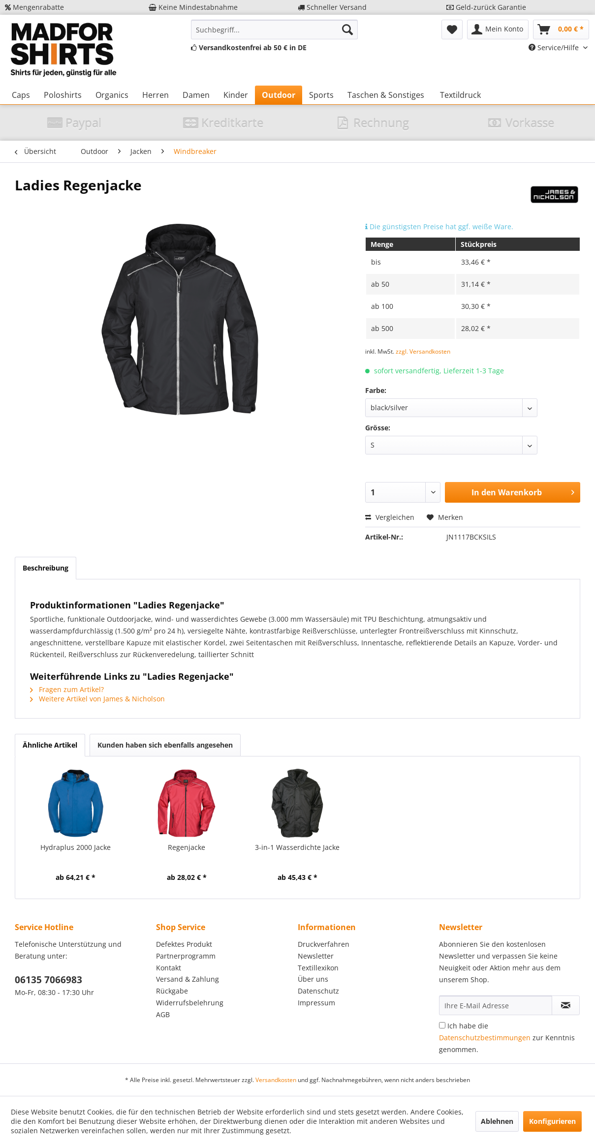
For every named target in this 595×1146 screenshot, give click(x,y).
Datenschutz (318, 990)
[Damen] (196, 95)
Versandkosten (275, 1080)
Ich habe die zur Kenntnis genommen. (507, 1037)
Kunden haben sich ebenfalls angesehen (165, 745)
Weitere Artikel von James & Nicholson (97, 698)
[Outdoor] (278, 95)
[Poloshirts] (63, 95)
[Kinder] (236, 95)
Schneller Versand (332, 7)
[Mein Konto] (498, 29)
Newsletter (316, 956)
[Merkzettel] (452, 29)
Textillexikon (318, 967)
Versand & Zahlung (187, 979)
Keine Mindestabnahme (193, 7)
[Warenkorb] (561, 29)
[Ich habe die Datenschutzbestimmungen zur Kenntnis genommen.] (442, 1025)
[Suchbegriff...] (274, 29)
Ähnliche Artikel (50, 745)
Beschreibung (45, 568)
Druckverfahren (323, 944)
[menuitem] (274, 29)
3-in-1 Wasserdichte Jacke (297, 847)
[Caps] (21, 95)
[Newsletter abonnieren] (566, 1005)
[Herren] (155, 95)
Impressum (316, 1002)
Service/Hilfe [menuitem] (555, 47)
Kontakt (168, 967)
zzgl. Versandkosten (423, 351)
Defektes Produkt (184, 944)
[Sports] (321, 95)
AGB (163, 1014)
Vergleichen (389, 517)
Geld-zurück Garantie (486, 7)
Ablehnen (497, 1121)
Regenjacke (186, 847)
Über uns (313, 979)
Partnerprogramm (186, 956)
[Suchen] (347, 29)
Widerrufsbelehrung (189, 1002)
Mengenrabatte (34, 7)
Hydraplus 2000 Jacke (75, 847)
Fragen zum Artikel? (67, 689)
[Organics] (112, 95)
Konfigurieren (552, 1121)
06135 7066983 (48, 979)
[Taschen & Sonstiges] (386, 95)
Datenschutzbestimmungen (485, 1037)
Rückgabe (172, 990)
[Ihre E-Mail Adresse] (495, 1005)
